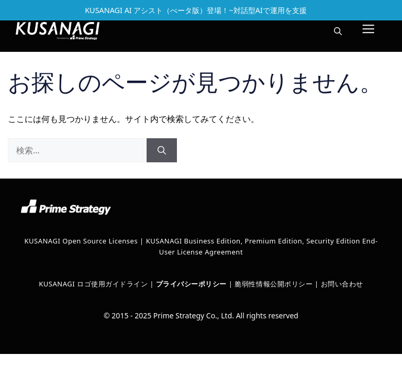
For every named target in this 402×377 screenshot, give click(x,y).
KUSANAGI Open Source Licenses (81, 241)
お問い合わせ (342, 284)
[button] (338, 30)
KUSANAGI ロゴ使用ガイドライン (93, 284)
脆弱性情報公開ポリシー (273, 284)
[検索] (162, 150)
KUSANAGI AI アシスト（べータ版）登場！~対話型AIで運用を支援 (196, 10)
